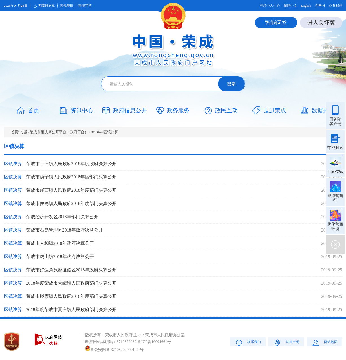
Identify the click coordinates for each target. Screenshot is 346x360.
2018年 (96, 132)
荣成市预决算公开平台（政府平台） (59, 132)
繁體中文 (290, 6)
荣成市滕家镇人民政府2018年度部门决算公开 (71, 296)
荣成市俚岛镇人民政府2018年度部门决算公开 (71, 203)
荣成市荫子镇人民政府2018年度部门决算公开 (71, 176)
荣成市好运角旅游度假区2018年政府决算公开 (71, 269)
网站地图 (324, 342)
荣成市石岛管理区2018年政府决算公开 (64, 230)
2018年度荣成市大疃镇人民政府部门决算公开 (71, 283)
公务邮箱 (335, 6)
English (306, 6)
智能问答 (85, 6)
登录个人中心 (270, 6)
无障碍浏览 (43, 6)
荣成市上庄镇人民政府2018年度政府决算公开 (71, 163)
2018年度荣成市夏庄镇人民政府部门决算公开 (71, 309)
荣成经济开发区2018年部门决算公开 (62, 216)
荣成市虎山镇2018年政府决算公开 (60, 256)
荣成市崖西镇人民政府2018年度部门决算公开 (71, 190)
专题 (24, 132)
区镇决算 (110, 132)
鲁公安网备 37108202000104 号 (114, 350)
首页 (14, 132)
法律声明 (286, 342)
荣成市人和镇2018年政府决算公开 (60, 243)
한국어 (320, 6)
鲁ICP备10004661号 (154, 342)
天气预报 (66, 6)
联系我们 (248, 342)
